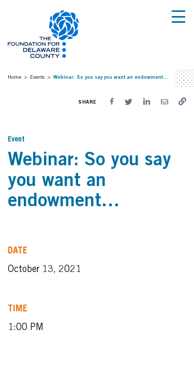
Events (37, 77)
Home (14, 77)
